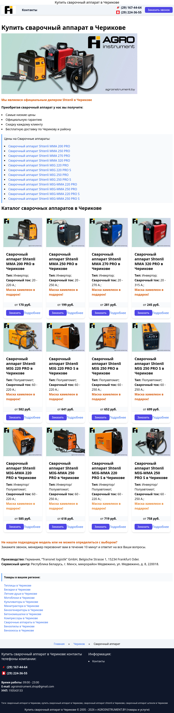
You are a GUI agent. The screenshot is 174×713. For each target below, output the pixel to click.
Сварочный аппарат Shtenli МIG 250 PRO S (39, 179)
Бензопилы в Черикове (19, 626)
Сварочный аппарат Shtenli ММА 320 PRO (39, 160)
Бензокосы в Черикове (19, 630)
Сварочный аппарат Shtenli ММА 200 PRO (39, 146)
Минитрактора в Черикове (21, 606)
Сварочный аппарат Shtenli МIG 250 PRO (38, 175)
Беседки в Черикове (17, 589)
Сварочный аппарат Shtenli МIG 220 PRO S (39, 170)
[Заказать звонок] (159, 10)
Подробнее (32, 313)
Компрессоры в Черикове (21, 618)
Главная (59, 644)
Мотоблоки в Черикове (19, 598)
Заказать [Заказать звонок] (15, 313)
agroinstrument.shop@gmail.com (32, 686)
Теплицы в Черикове (17, 585)
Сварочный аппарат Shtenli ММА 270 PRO (39, 156)
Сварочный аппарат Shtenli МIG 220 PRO (38, 165)
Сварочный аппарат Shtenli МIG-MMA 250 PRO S (44, 199)
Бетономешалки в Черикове (22, 614)
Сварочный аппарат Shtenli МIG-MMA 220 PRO (42, 184)
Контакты (29, 10)
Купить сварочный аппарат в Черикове (87, 2)
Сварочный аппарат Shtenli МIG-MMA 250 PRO (42, 189)
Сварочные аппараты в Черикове (26, 622)
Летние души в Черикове (20, 594)
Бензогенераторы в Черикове (23, 610)
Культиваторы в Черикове (21, 602)
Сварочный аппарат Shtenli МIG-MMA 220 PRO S (44, 194)
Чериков (79, 644)
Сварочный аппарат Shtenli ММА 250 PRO (39, 151)
